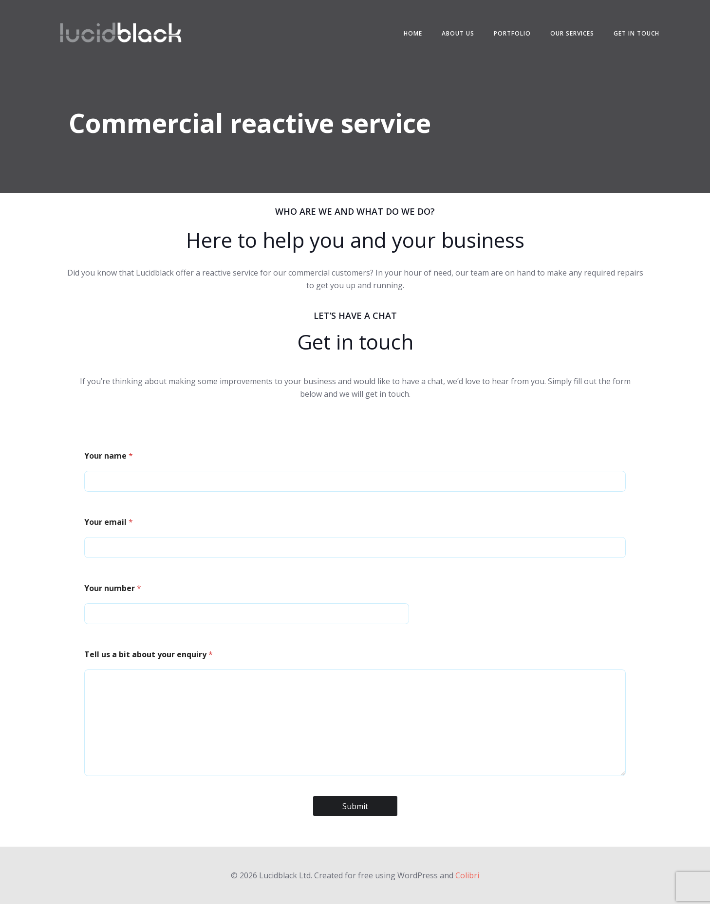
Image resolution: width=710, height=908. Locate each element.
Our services (571, 34)
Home (411, 34)
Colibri (467, 878)
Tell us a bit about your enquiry (149, 657)
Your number (113, 591)
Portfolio (510, 34)
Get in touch (635, 34)
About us (456, 34)
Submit (355, 809)
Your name (109, 459)
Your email (109, 525)
